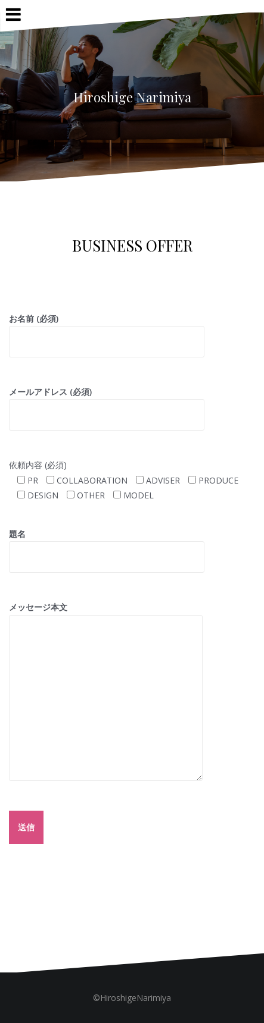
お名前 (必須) (106, 330)
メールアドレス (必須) (106, 403)
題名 (106, 545)
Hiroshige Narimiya (132, 97)
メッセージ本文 (106, 614)
